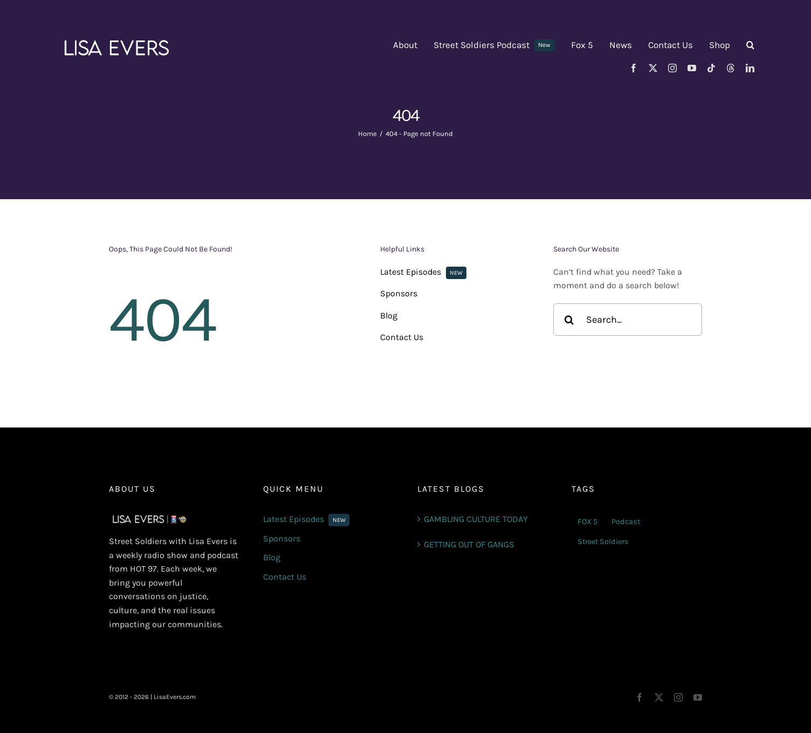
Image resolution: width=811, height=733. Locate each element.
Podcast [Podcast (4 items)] (625, 521)
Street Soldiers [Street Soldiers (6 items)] (603, 541)
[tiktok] (711, 68)
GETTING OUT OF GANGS (469, 544)
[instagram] (672, 68)
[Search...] (627, 319)
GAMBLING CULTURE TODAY (476, 519)
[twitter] (653, 68)
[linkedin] (750, 68)
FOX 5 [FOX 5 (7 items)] (587, 521)
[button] (750, 45)
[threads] (730, 68)
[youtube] (692, 68)
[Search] (569, 319)
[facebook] (633, 68)
